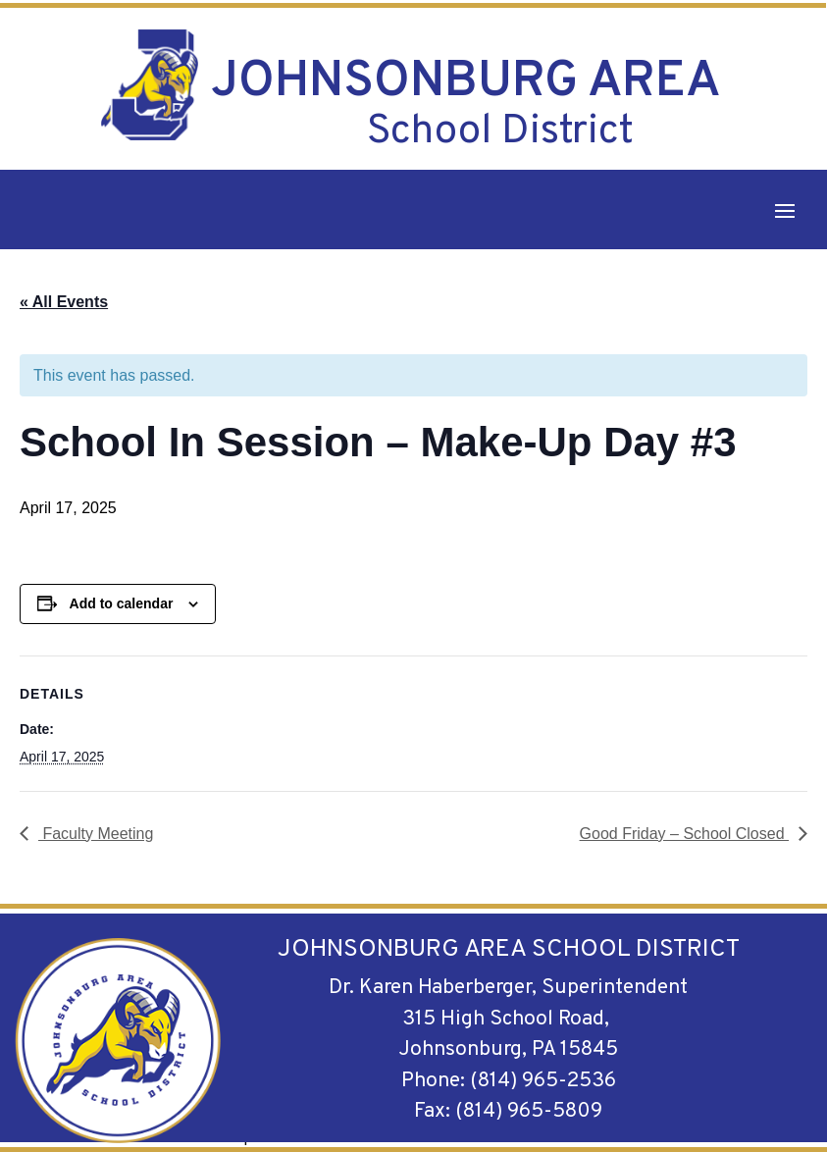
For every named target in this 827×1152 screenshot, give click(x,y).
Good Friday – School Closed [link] (684, 833)
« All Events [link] (64, 301)
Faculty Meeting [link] (95, 833)
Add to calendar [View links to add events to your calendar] (122, 603)
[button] (785, 210)
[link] (149, 84)
